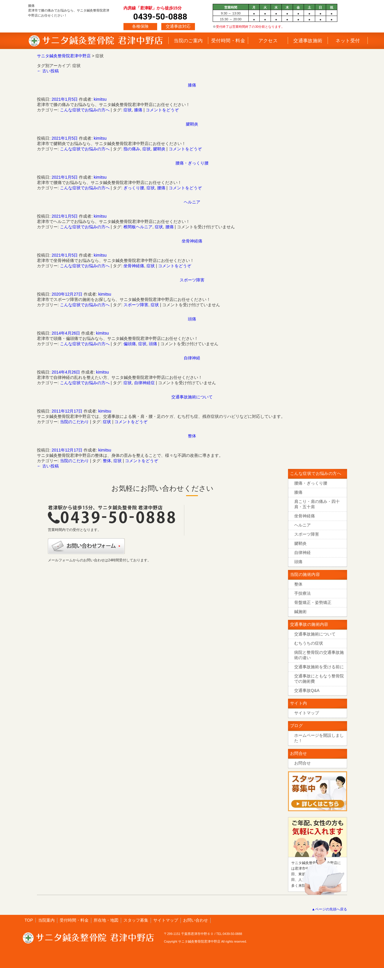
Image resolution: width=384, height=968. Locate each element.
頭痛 (192, 319)
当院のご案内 (188, 40)
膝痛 (192, 85)
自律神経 (192, 358)
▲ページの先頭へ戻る (329, 909)
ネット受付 (348, 40)
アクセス (268, 40)
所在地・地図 (106, 920)
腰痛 (161, 187)
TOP (29, 920)
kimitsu (100, 99)
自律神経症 (144, 382)
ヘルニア (192, 202)
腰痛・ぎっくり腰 (192, 163)
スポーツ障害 (192, 280)
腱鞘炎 (192, 124)
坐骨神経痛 (192, 241)
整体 (192, 436)
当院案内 (46, 920)
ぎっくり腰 (133, 187)
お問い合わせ (195, 920)
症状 (127, 109)
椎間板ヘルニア (137, 226)
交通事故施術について (192, 397)
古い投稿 (48, 71)
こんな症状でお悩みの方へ (85, 109)
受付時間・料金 (228, 40)
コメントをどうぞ (162, 109)
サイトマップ (165, 920)
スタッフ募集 (135, 920)
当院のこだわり (74, 421)
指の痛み (131, 148)
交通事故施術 (308, 40)
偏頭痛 (129, 343)
